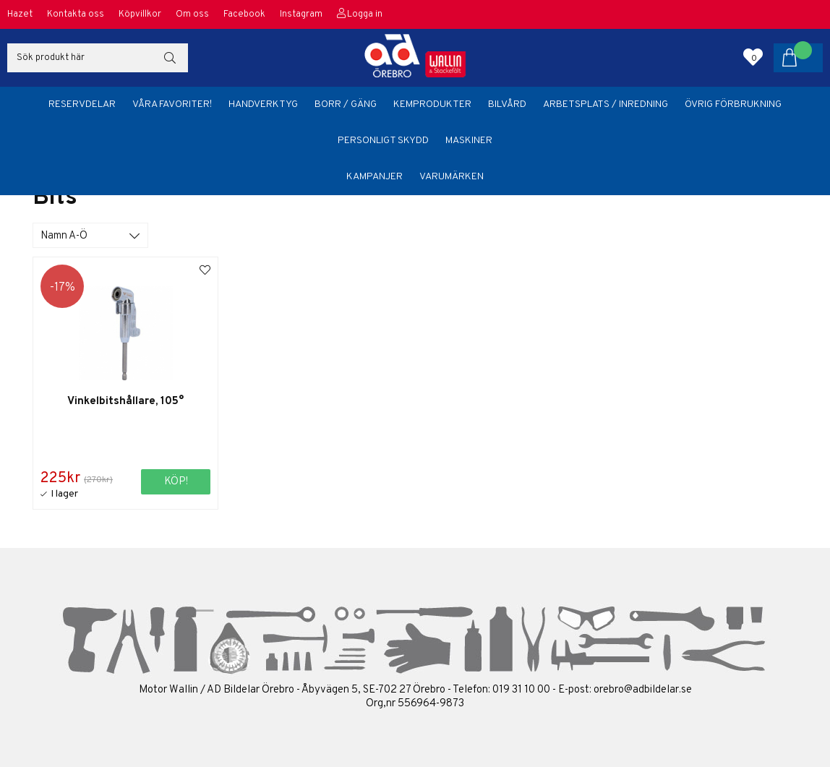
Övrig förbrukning (733, 104)
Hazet (20, 14)
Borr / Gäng (346, 104)
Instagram (301, 14)
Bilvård (507, 104)
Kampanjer (374, 177)
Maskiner (468, 140)
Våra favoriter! (172, 104)
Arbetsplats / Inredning (605, 104)
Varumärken (451, 177)
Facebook (244, 14)
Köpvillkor (140, 14)
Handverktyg (263, 104)
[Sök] (97, 57)
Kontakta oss (75, 14)
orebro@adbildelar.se (643, 690)
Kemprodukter (432, 104)
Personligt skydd (383, 140)
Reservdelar (82, 104)
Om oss (192, 14)
